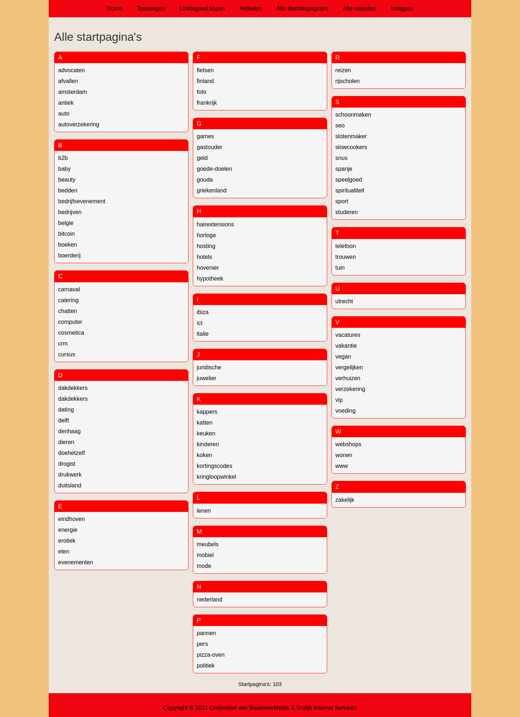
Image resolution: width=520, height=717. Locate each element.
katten (205, 423)
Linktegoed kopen (202, 8)
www (341, 466)
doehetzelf (71, 453)
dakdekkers (73, 388)
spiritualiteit (349, 190)
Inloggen (402, 8)
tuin (340, 268)
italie (203, 334)
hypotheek (210, 278)
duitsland (69, 485)
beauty (66, 180)
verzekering (350, 389)
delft (63, 420)
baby (64, 169)
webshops (348, 444)
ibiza (203, 312)
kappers (207, 412)
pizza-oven (211, 655)
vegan (343, 356)
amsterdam (72, 92)
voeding (345, 411)
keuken (206, 433)
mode (204, 566)
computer (70, 322)
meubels (207, 544)
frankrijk (207, 103)
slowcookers (351, 147)
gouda (205, 180)
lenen (204, 511)
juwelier (206, 378)
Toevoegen (151, 8)
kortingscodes (215, 466)
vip (339, 400)
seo (340, 125)
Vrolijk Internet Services (326, 708)
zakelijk (344, 500)
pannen (206, 633)
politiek (206, 665)
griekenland (212, 190)
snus (341, 158)
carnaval (69, 289)
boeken (67, 245)
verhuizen (347, 378)
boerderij (69, 255)
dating (66, 410)
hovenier (208, 268)
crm (63, 343)
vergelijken (349, 367)
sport (341, 201)
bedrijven (70, 212)
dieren (66, 442)
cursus (66, 354)
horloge (206, 235)
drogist (66, 464)
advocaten (71, 70)
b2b (63, 158)
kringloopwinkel (216, 477)
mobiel (205, 555)
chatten (67, 311)
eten (63, 551)
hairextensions (215, 224)
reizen (343, 70)
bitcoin (66, 234)
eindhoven (71, 519)
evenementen (75, 562)
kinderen (208, 444)
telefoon (345, 246)
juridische (209, 367)
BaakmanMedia (269, 708)
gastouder (209, 147)
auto (63, 113)
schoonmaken (353, 115)
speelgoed (348, 180)
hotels (204, 257)
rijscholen (347, 81)
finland (205, 81)
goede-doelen (214, 169)
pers (202, 644)
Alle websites (359, 8)
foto (202, 92)
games (205, 136)
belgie (66, 223)
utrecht (344, 301)
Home (114, 8)
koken (204, 455)
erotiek (66, 541)
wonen (343, 455)
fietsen (205, 70)
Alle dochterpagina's (303, 8)
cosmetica (71, 333)
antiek (66, 103)
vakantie (346, 346)
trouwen (345, 257)
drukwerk (70, 475)
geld (202, 158)
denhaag (69, 431)
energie (67, 530)
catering (68, 300)
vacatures (347, 335)
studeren (346, 212)
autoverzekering (78, 124)
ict (200, 323)
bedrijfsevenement (81, 201)
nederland (209, 599)
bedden (67, 190)
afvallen (68, 81)
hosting (206, 246)
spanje (343, 169)
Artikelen (250, 8)
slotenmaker (351, 136)
